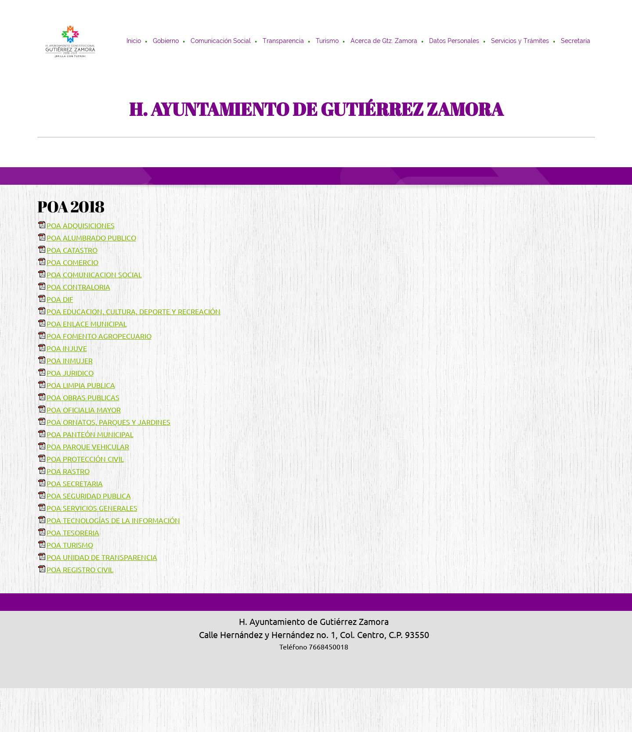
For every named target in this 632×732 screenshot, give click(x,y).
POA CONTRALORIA (78, 287)
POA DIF (60, 299)
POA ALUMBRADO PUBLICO (91, 238)
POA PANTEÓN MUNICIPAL (90, 434)
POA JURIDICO (70, 373)
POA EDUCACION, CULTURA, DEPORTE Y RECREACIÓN (133, 312)
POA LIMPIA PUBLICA (81, 385)
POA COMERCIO (72, 262)
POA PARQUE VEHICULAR (88, 447)
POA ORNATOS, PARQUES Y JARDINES (108, 422)
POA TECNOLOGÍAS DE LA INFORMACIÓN (113, 520)
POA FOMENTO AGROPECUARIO (99, 336)
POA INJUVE (67, 348)
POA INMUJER (70, 361)
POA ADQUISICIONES (81, 226)
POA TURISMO (70, 545)
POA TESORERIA (73, 533)
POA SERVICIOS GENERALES (92, 508)
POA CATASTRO (72, 250)
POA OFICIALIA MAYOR (84, 410)
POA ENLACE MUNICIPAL (87, 324)
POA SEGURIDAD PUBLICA (89, 496)
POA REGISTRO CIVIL (80, 570)
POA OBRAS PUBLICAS (83, 398)
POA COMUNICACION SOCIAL (94, 275)
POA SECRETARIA (75, 484)
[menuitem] (134, 41)
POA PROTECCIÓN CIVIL (85, 459)
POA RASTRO (68, 471)
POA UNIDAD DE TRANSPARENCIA (102, 557)
